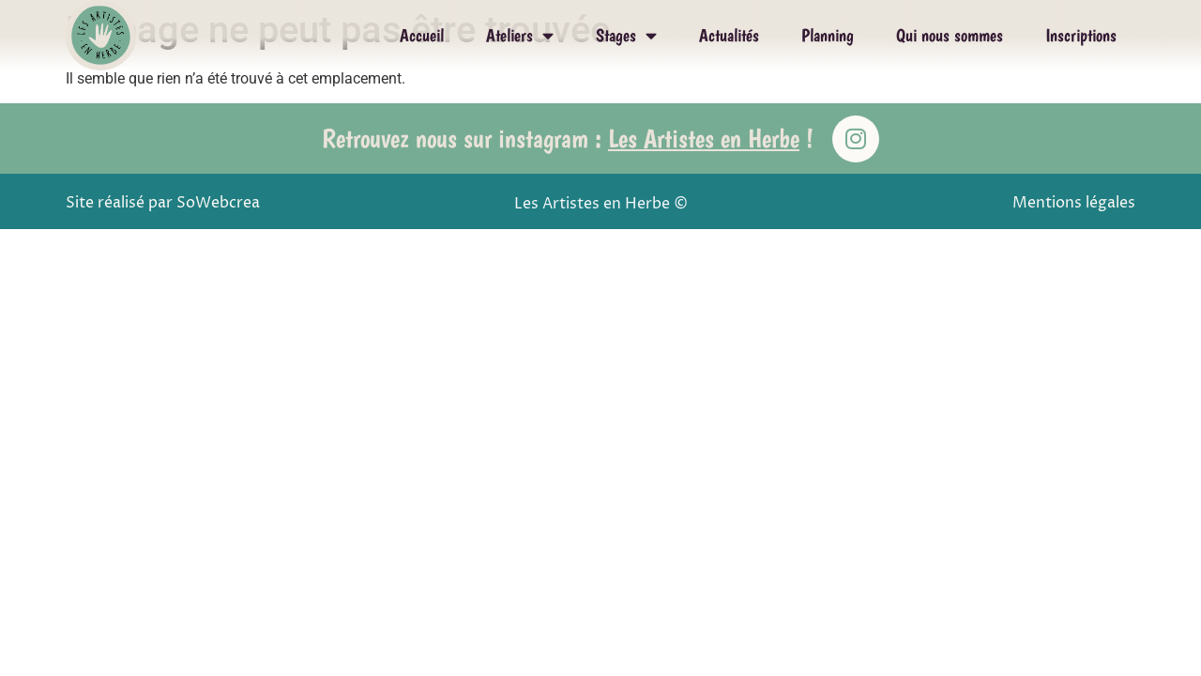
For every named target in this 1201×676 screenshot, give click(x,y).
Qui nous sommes (949, 35)
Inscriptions (1081, 35)
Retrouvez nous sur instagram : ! (567, 138)
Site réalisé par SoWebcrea (163, 202)
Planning (827, 35)
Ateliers (520, 35)
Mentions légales (1073, 202)
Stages (626, 35)
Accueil (422, 35)
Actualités (729, 35)
